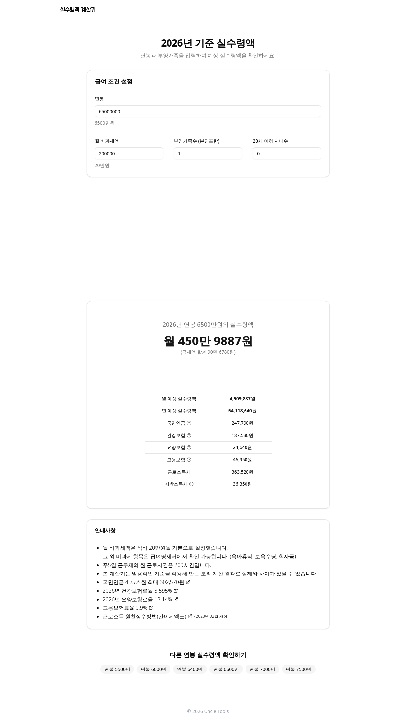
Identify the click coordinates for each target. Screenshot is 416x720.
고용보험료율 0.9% (128, 607)
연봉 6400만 (190, 669)
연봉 (99, 98)
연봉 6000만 (154, 669)
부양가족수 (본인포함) (196, 141)
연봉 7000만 (262, 669)
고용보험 (179, 459)
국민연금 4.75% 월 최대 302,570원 (146, 582)
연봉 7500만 (299, 669)
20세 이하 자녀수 (270, 141)
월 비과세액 (107, 141)
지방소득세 (179, 484)
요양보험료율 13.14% (149, 599)
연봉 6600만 (226, 669)
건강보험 (179, 435)
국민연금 (179, 423)
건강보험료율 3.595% (149, 590)
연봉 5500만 (117, 669)
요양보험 (179, 447)
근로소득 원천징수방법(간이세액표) (147, 616)
